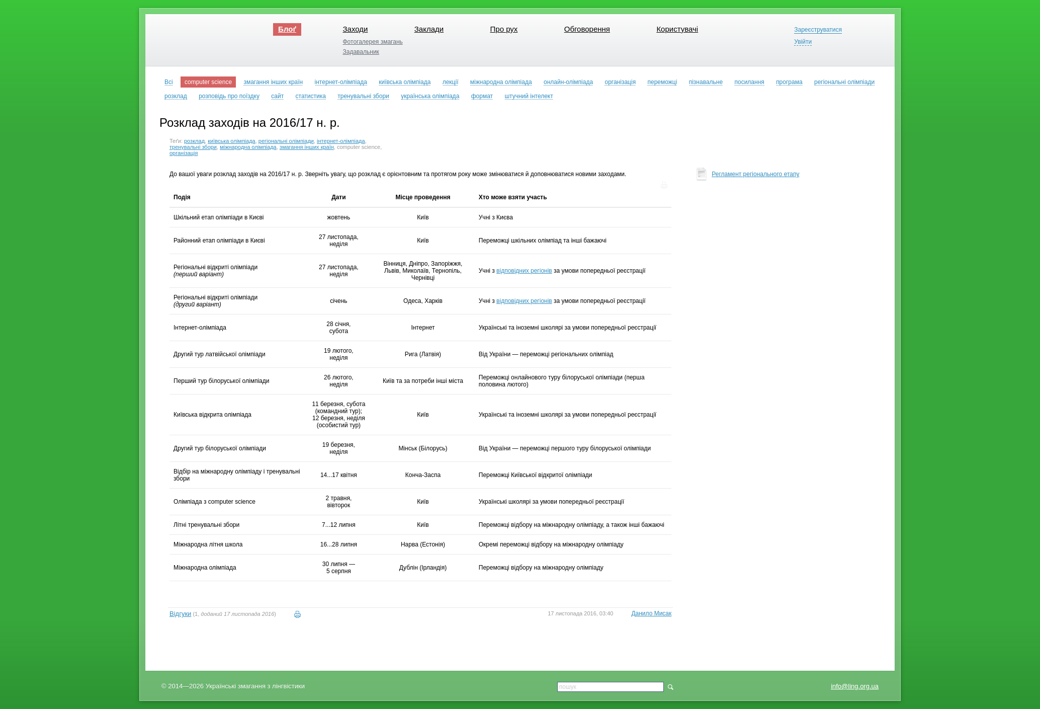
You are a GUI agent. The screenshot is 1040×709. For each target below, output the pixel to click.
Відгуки (180, 613)
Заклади (429, 29)
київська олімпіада (231, 141)
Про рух (504, 29)
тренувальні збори (193, 147)
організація (183, 153)
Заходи (355, 29)
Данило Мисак (651, 613)
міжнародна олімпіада (248, 147)
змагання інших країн (307, 147)
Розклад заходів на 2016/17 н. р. (249, 122)
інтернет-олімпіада (341, 141)
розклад (194, 141)
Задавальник (360, 51)
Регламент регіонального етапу (755, 174)
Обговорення (587, 29)
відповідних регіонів (524, 270)
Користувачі (677, 29)
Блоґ (287, 29)
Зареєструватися (818, 30)
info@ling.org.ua (855, 686)
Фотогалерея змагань (372, 41)
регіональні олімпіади (286, 141)
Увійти (803, 42)
